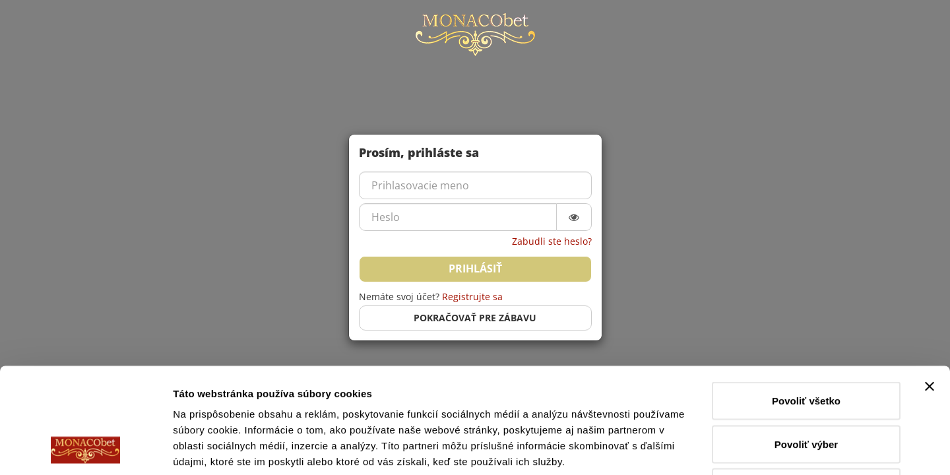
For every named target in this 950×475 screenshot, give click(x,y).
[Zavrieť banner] (929, 287)
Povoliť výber (806, 345)
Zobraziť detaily (689, 449)
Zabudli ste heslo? (552, 241)
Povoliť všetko (806, 301)
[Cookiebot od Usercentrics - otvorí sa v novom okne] (85, 449)
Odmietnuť (805, 388)
